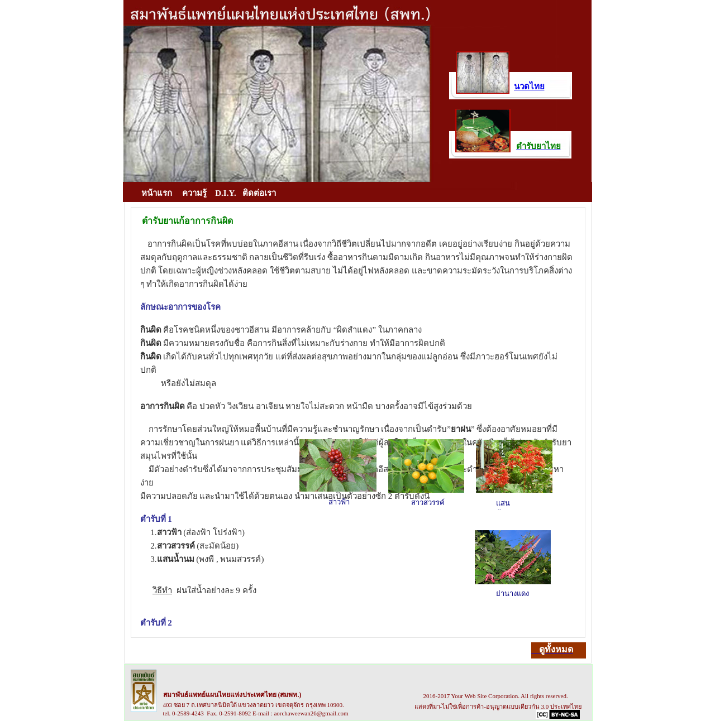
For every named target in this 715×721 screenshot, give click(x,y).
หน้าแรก (156, 193)
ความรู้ (194, 193)
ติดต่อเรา (259, 193)
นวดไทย (529, 86)
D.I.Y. (223, 193)
